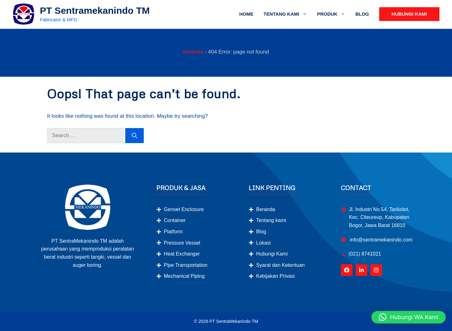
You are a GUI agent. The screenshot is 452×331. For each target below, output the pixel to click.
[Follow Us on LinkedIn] (361, 270)
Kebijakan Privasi (275, 276)
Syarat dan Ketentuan (280, 265)
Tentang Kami (287, 14)
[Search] (134, 135)
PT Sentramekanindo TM (95, 10)
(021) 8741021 (364, 253)
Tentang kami (271, 220)
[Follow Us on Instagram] (376, 270)
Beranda (193, 52)
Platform (173, 231)
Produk (333, 14)
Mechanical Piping (184, 276)
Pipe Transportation (185, 265)
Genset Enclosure (184, 209)
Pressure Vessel (182, 243)
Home (246, 14)
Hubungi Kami (409, 14)
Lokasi (263, 243)
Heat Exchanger (182, 253)
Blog (362, 14)
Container (175, 220)
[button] (408, 317)
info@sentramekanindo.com (380, 239)
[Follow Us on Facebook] (346, 270)
